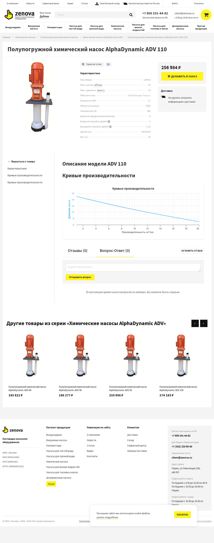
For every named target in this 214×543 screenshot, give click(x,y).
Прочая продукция (201, 27)
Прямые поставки (137, 467)
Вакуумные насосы (34, 27)
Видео (90, 467)
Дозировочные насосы (180, 27)
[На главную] (13, 446)
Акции (70, 3)
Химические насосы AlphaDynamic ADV (103, 37)
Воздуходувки (13, 27)
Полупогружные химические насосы (59, 37)
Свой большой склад (110, 3)
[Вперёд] (203, 340)
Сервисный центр (50, 3)
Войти (175, 3)
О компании (12, 3)
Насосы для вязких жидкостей (138, 27)
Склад (130, 457)
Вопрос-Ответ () (115, 267)
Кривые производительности (25, 175)
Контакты (199, 3)
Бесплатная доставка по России (144, 3)
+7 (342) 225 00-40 (182, 463)
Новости (30, 3)
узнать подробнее (107, 517)
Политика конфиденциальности (95, 537)
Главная (7, 37)
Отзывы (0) (77, 267)
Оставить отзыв (191, 267)
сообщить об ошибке (201, 537)
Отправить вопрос (80, 294)
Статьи (84, 3)
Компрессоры (54, 27)
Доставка (132, 451)
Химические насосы (117, 27)
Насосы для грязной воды (96, 27)
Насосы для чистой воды (75, 27)
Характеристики (17, 168)
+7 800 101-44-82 (155, 13)
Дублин (44, 16)
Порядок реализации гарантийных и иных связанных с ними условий (152, 537)
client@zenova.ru (182, 474)
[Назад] (195, 340)
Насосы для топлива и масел (159, 27)
